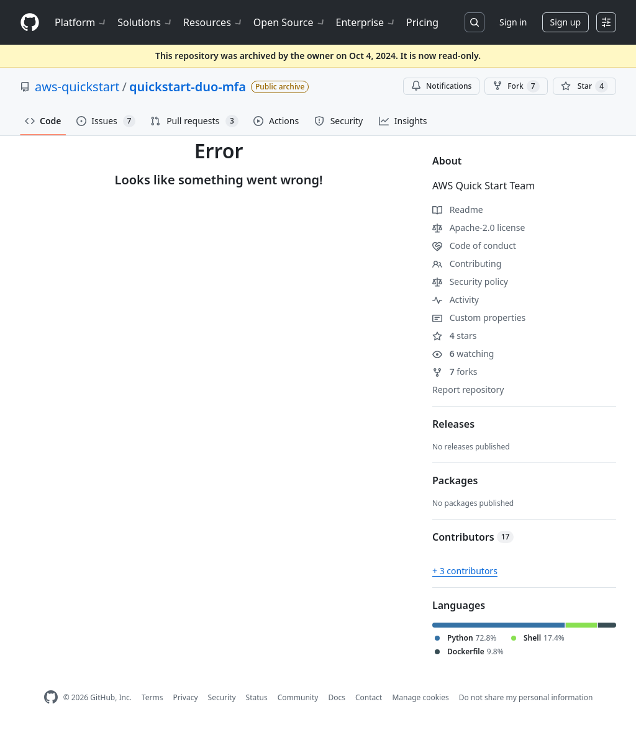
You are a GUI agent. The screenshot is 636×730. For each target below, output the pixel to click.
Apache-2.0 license (478, 227)
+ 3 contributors (464, 571)
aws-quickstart (77, 86)
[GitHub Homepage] (50, 697)
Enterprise (366, 22)
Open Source (289, 22)
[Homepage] (30, 22)
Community (298, 697)
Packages (455, 480)
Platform (81, 22)
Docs (336, 697)
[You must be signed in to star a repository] (584, 86)
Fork (516, 86)
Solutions (145, 22)
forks (455, 371)
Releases (453, 424)
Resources (213, 22)
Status (257, 697)
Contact (368, 697)
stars (454, 335)
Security (222, 697)
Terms (152, 697)
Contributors (473, 537)
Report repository (468, 389)
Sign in (513, 22)
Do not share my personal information (526, 697)
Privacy (185, 697)
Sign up (565, 22)
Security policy (470, 281)
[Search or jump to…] (474, 22)
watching (463, 353)
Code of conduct (474, 245)
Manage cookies (420, 697)
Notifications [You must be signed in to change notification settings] (441, 86)
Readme (457, 209)
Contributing (466, 263)
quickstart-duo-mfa (187, 86)
